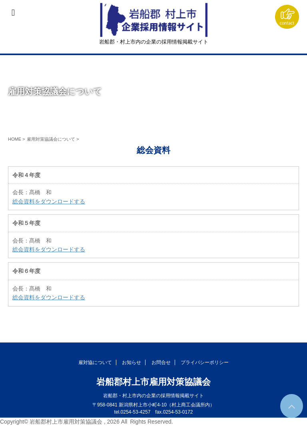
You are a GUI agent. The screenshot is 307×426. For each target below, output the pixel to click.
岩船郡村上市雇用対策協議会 (153, 382)
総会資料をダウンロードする (48, 201)
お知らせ (131, 362)
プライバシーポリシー (205, 362)
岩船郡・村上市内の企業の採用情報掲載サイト (153, 395)
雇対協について (95, 362)
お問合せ (161, 362)
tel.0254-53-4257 (132, 412)
